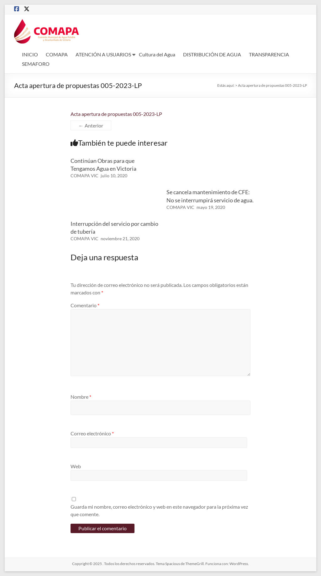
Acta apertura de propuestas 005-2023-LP (116, 114)
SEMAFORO (36, 64)
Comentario (85, 305)
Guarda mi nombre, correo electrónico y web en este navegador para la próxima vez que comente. (159, 510)
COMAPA (57, 54)
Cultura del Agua (157, 54)
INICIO (30, 54)
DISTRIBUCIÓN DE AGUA (212, 54)
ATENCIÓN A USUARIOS (103, 54)
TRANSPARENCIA (269, 54)
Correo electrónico (92, 433)
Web (76, 466)
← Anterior (91, 125)
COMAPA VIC (84, 175)
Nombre (81, 397)
